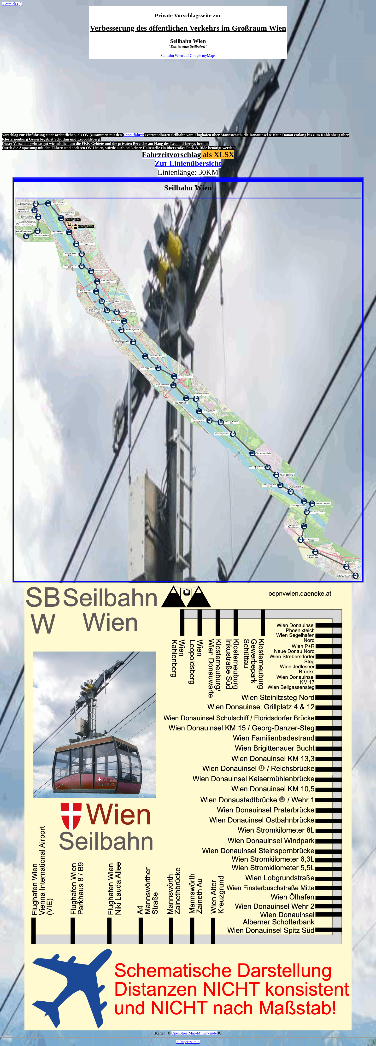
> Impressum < (188, 1042)
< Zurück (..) (12, 4)
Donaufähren (133, 135)
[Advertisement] (188, 97)
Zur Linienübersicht (188, 163)
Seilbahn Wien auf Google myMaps (187, 55)
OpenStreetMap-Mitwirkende (194, 1033)
